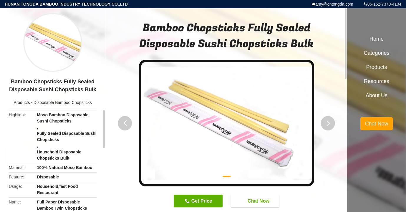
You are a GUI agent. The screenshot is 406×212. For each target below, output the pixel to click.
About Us (376, 95)
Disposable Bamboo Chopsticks (63, 102)
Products (22, 102)
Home (376, 39)
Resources (376, 81)
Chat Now (255, 200)
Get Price (201, 200)
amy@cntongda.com (334, 4)
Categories (376, 53)
